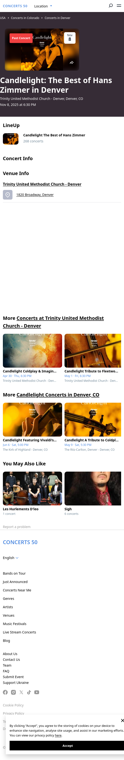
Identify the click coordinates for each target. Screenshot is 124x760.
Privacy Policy (13, 713)
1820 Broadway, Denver (35, 194)
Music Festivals (14, 623)
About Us (10, 653)
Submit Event (13, 677)
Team (7, 665)
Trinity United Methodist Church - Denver (42, 184)
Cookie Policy (13, 705)
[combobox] (43, 6)
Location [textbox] (41, 6)
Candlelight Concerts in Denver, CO (58, 394)
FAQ (6, 671)
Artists (8, 607)
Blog (6, 640)
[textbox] (11, 558)
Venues (8, 615)
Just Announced (15, 581)
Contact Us (11, 659)
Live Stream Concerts (19, 632)
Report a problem (16, 526)
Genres (8, 598)
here (58, 735)
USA (3, 18)
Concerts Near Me (17, 590)
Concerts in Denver (57, 18)
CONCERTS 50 (15, 6)
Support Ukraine (16, 682)
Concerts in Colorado (25, 18)
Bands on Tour (14, 573)
